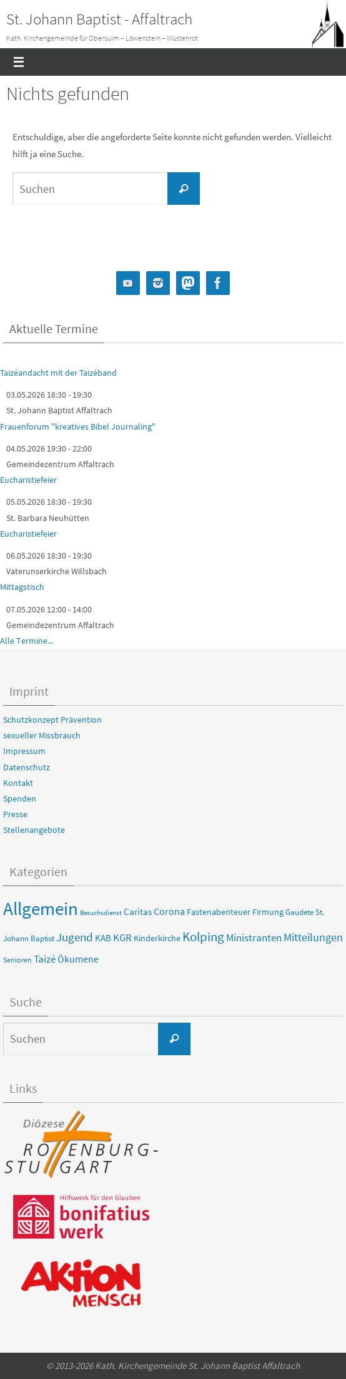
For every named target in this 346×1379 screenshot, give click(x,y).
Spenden (19, 798)
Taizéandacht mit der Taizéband (58, 372)
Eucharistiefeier (28, 479)
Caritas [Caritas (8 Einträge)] (138, 911)
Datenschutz (26, 767)
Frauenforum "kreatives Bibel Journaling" (78, 426)
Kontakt (18, 782)
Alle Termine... (26, 640)
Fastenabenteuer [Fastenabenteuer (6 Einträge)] (218, 911)
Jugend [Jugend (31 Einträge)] (74, 936)
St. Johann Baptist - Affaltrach (99, 19)
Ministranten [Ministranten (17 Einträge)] (254, 937)
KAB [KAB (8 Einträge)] (103, 938)
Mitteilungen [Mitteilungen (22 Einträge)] (313, 937)
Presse (15, 814)
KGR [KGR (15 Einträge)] (122, 937)
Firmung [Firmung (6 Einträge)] (268, 911)
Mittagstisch (22, 586)
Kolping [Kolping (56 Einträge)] (203, 936)
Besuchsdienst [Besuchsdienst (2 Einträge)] (101, 913)
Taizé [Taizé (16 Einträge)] (45, 959)
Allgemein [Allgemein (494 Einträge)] (40, 908)
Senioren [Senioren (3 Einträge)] (17, 960)
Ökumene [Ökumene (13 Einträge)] (78, 959)
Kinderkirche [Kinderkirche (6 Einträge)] (157, 938)
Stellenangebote (34, 829)
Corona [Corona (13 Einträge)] (169, 911)
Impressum (24, 751)
